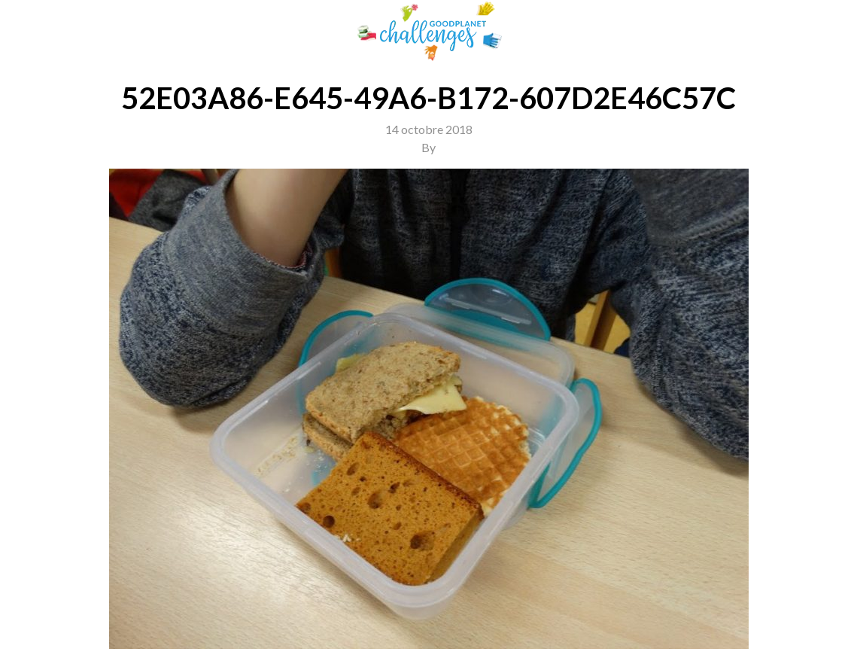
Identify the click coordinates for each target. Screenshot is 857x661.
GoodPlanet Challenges (428, 31)
